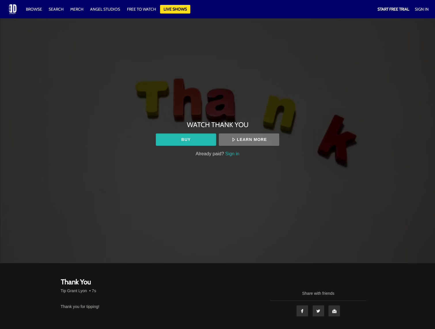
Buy (186, 139)
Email (334, 311)
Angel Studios (105, 9)
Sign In (422, 9)
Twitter (318, 311)
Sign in (232, 153)
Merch (76, 9)
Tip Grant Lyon (74, 290)
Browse (34, 9)
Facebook (302, 311)
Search (56, 9)
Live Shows (175, 9)
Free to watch (141, 9)
